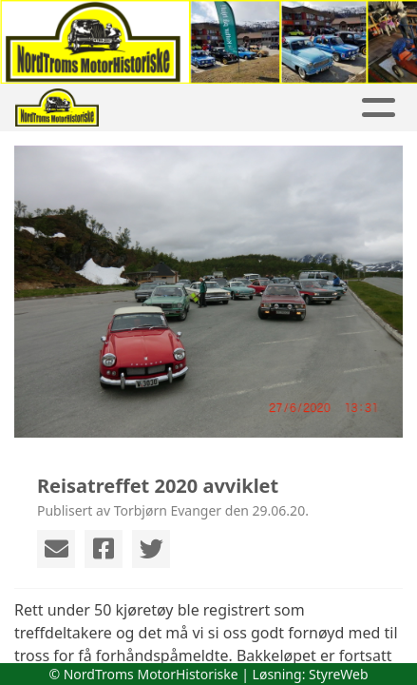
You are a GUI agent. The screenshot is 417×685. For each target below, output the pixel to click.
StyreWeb (339, 674)
